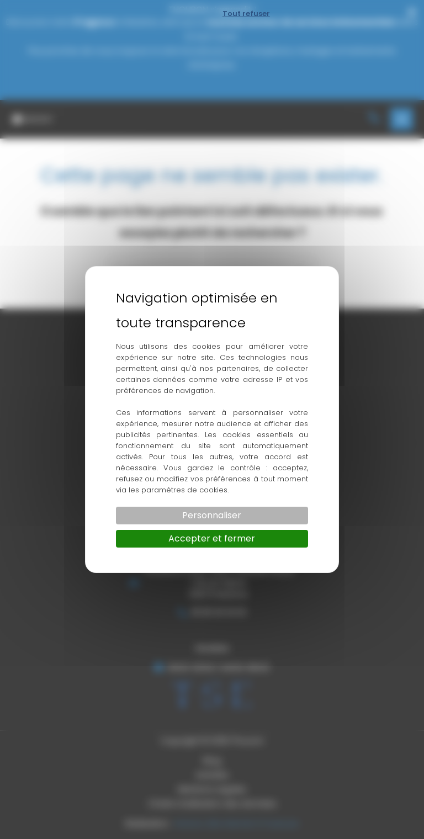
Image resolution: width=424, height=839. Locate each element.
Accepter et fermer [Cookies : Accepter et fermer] (211, 538)
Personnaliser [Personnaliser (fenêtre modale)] (211, 515)
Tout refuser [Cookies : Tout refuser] (246, 13)
